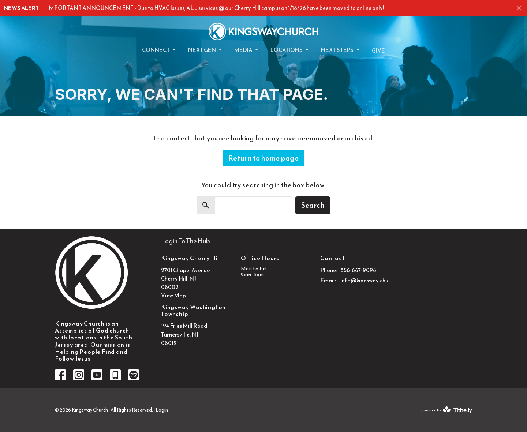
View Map (173, 295)
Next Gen (205, 50)
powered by (446, 410)
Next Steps (341, 50)
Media (246, 50)
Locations (290, 50)
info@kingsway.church (366, 280)
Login (162, 409)
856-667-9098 (358, 270)
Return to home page (263, 158)
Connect (159, 50)
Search (313, 205)
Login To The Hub (185, 241)
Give (378, 50)
